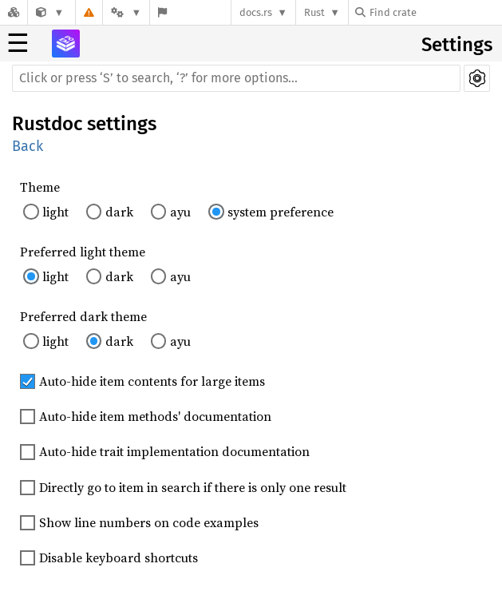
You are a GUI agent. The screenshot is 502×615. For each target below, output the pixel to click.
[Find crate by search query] (435, 12)
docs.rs (255, 12)
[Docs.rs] (13, 12)
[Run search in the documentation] (236, 78)
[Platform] (126, 12)
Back (27, 146)
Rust (314, 12)
